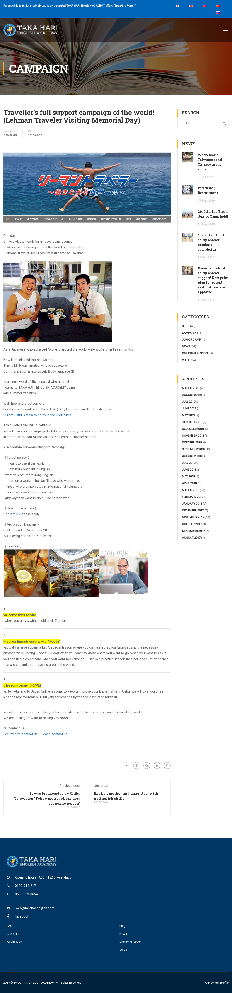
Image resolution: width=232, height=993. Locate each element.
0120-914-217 (25, 886)
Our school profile (217, 982)
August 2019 (191, 395)
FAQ (9, 926)
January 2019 (192, 422)
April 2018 (189, 483)
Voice (123, 949)
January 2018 (192, 503)
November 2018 (193, 435)
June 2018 (189, 469)
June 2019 (189, 408)
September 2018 (193, 449)
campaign (10, 135)
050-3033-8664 (26, 894)
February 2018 (192, 497)
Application (14, 941)
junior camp (191, 339)
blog (185, 326)
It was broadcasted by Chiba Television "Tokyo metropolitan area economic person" (47, 798)
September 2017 (193, 531)
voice (186, 360)
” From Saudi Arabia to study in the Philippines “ (38, 415)
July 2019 (188, 401)
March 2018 (190, 490)
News (123, 933)
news (186, 346)
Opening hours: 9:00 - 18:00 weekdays (43, 877)
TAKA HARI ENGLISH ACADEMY (34, 982)
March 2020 (190, 388)
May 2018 (188, 476)
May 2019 (188, 415)
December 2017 (193, 510)
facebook (22, 916)
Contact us (12, 514)
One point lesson (130, 941)
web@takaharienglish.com (35, 908)
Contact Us (14, 933)
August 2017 (191, 537)
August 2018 (191, 456)
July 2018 (188, 463)
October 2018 (192, 442)
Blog (122, 926)
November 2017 (193, 517)
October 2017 (192, 524)
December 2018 (193, 429)
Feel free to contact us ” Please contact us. (35, 734)
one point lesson (195, 353)
